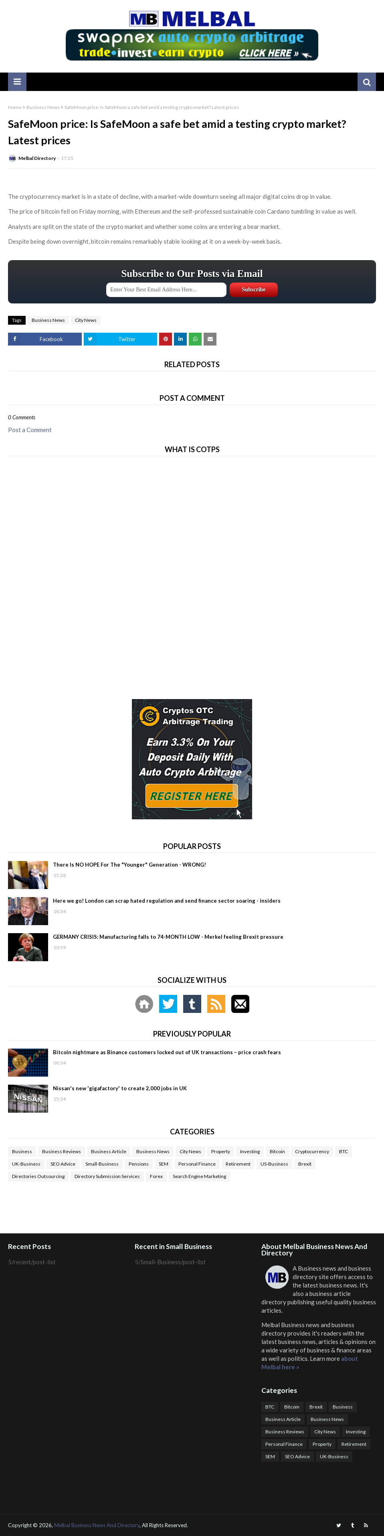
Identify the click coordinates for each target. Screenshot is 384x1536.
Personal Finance (197, 1164)
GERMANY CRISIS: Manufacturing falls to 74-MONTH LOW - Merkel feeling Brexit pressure (168, 937)
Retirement (238, 1164)
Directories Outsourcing (38, 1176)
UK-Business (26, 1164)
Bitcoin (277, 1151)
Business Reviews (61, 1151)
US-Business (274, 1164)
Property (220, 1151)
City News (86, 320)
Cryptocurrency (312, 1151)
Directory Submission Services (107, 1176)
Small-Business (102, 1164)
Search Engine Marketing (199, 1176)
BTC (343, 1151)
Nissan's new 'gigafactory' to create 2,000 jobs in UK (120, 1088)
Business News (43, 107)
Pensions (139, 1164)
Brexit (304, 1164)
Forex (156, 1176)
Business (22, 1151)
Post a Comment (30, 429)
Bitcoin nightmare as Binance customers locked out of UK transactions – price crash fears (167, 1052)
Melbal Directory (37, 158)
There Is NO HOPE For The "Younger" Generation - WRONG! (129, 864)
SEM (163, 1164)
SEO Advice (63, 1164)
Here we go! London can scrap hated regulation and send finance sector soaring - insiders (167, 900)
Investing (250, 1151)
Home (15, 107)
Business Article (108, 1151)
